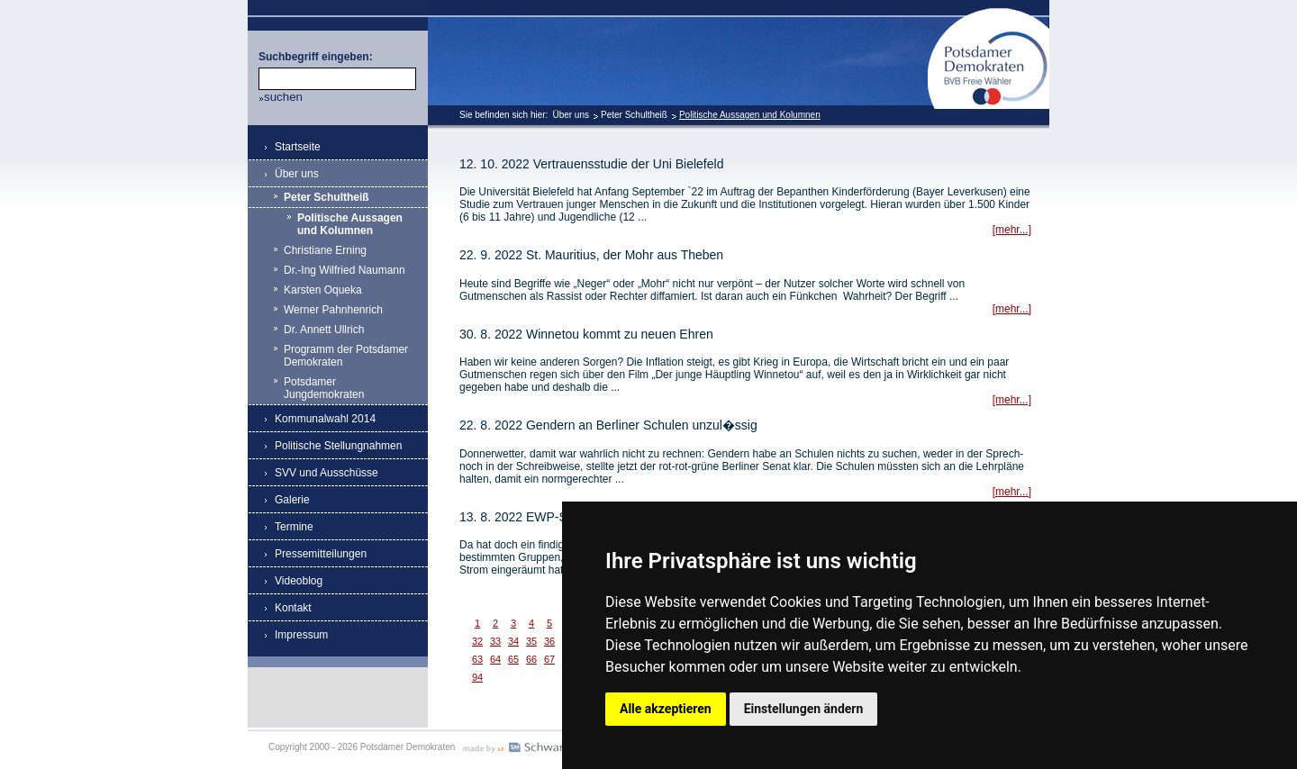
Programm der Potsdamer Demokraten (346, 355)
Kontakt (293, 608)
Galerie (292, 499)
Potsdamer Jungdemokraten (324, 388)
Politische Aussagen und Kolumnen (750, 115)
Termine (294, 526)
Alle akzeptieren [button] (666, 708)
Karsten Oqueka (323, 290)
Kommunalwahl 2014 (325, 418)
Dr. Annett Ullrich (324, 329)
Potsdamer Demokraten (988, 15)
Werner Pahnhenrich (333, 309)
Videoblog (298, 580)
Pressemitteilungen (321, 553)
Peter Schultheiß (634, 115)
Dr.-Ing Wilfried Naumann (344, 270)
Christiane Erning (325, 250)
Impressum (301, 635)
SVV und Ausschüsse (326, 472)
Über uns (570, 115)
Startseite (298, 146)
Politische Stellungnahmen (338, 445)
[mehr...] (1012, 229)
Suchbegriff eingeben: (315, 56)
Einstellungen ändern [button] (804, 708)
